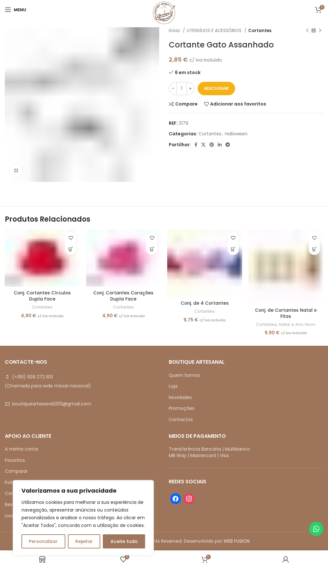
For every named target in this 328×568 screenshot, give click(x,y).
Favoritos (15, 460)
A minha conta (21, 449)
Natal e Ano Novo (298, 324)
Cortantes (260, 31)
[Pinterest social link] (212, 144)
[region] (83, 517)
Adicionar (216, 88)
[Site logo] (164, 12)
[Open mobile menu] (15, 9)
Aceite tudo (124, 541)
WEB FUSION (237, 541)
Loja (173, 386)
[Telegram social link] (228, 144)
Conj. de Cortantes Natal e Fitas (286, 313)
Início (175, 31)
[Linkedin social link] (220, 144)
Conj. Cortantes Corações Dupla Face (123, 296)
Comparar (16, 471)
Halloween (236, 134)
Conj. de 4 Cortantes (204, 303)
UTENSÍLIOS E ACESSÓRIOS (215, 31)
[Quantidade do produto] (181, 88)
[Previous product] (307, 31)
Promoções (181, 408)
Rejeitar (84, 541)
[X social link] (203, 144)
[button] (71, 249)
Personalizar (43, 541)
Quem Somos (184, 375)
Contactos (181, 419)
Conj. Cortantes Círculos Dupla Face (42, 296)
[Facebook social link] (196, 144)
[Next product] (320, 31)
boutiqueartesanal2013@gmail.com (51, 404)
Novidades (180, 397)
